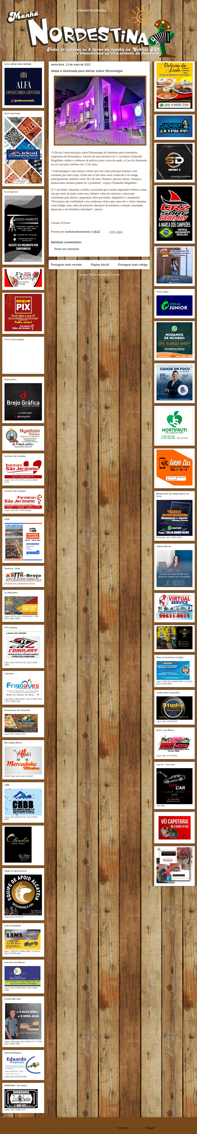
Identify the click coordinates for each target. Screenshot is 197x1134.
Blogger (150, 1127)
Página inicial (100, 264)
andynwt (123, 1127)
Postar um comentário (66, 248)
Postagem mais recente (66, 264)
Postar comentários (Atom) (104, 274)
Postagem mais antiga (132, 264)
